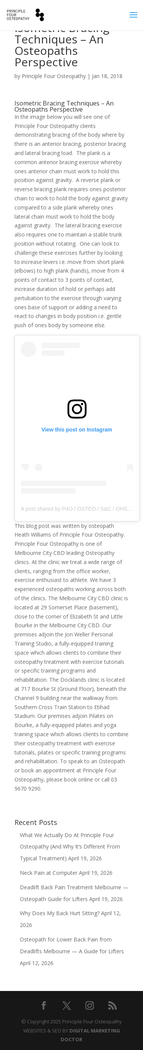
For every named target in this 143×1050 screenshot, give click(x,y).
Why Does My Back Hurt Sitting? (60, 913)
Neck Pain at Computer (48, 872)
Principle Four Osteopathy (54, 76)
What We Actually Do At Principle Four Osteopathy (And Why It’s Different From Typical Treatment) (70, 846)
